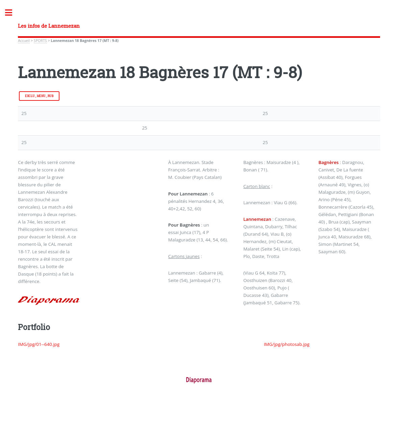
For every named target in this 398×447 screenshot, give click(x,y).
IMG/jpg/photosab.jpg (286, 344)
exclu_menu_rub (39, 96)
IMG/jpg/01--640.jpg (38, 344)
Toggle (12, 12)
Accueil (24, 40)
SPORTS (40, 40)
